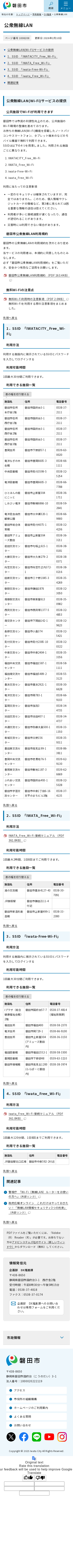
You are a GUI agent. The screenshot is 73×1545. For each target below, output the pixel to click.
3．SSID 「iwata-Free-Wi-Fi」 (28, 69)
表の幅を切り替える (17, 394)
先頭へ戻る (10, 318)
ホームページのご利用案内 (31, 1408)
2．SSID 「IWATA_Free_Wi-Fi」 (29, 63)
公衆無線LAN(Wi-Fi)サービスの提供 (30, 50)
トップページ (23, 14)
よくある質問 (22, 1416)
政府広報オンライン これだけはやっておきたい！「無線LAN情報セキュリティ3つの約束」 (38, 1207)
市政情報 (36, 14)
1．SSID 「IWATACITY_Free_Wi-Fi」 (32, 56)
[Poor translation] (40, 1478)
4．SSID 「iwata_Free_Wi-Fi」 (28, 76)
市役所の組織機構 (25, 1399)
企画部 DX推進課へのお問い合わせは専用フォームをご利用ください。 (38, 1307)
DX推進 (47, 14)
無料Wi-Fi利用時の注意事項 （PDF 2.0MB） (39, 299)
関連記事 (13, 82)
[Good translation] (28, 1478)
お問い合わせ (22, 1425)
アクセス (19, 1390)
